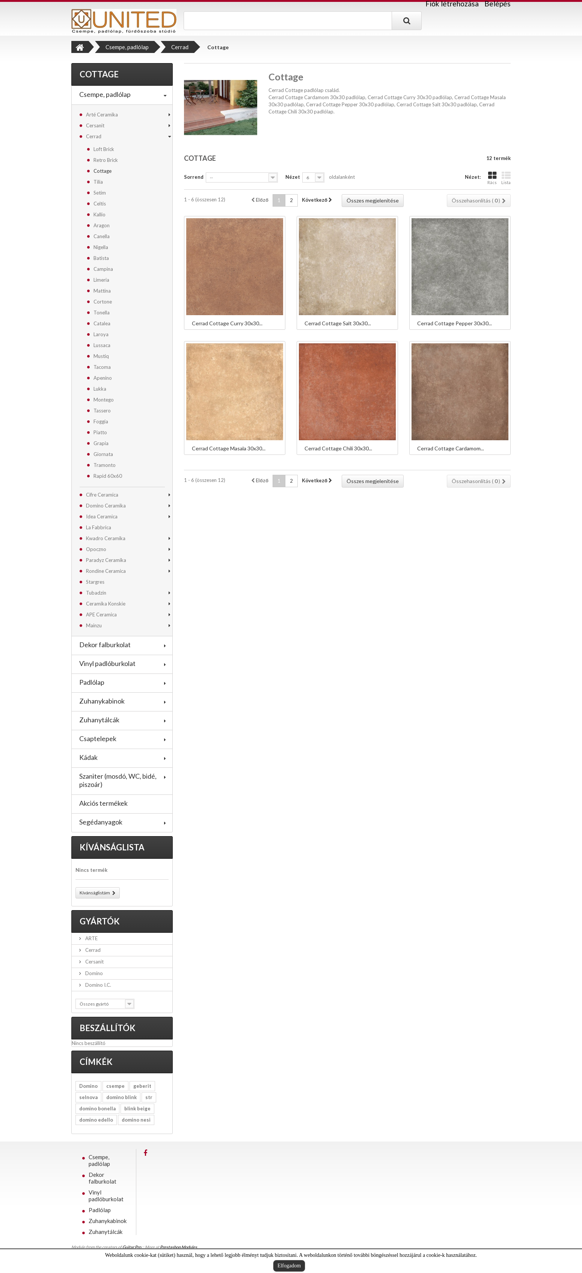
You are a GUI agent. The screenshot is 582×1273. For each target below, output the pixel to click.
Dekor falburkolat (105, 644)
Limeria (101, 280)
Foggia (100, 421)
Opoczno (96, 549)
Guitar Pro (131, 1246)
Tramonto (104, 465)
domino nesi (136, 1120)
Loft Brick (103, 149)
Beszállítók (108, 1028)
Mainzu (94, 625)
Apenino (102, 378)
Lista (506, 178)
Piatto (100, 432)
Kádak (88, 757)
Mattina (102, 291)
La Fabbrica (98, 527)
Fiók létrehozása (452, 3)
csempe (115, 1086)
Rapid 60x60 (107, 476)
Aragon (101, 225)
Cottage (102, 171)
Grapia (101, 443)
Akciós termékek (103, 803)
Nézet (292, 177)
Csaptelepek (97, 738)
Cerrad (93, 136)
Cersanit (95, 125)
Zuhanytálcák (99, 720)
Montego (103, 400)
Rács (492, 178)
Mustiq (101, 356)
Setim (99, 193)
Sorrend (194, 177)
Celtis (99, 204)
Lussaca (101, 345)
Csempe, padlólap (105, 94)
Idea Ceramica (102, 516)
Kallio (99, 214)
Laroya (101, 334)
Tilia (98, 182)
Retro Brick (105, 160)
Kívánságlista (112, 847)
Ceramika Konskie (105, 604)
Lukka (99, 389)
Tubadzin (96, 593)
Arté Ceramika (102, 115)
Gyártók (100, 921)
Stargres (95, 582)
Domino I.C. (97, 985)
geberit (142, 1086)
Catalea (101, 323)
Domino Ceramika (106, 506)
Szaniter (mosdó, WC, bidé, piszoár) (118, 780)
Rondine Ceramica (106, 571)
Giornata (103, 454)
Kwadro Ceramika (105, 538)
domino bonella (97, 1108)
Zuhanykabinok (102, 701)
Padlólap (91, 682)
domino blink (121, 1097)
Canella (101, 236)
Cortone (102, 302)
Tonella (101, 313)
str (148, 1097)
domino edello (96, 1120)
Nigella (100, 247)
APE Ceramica (101, 615)
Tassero (102, 411)
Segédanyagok (100, 822)
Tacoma (102, 367)
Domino (93, 973)
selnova (88, 1097)
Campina (103, 269)
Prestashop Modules (178, 1246)
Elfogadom (289, 1265)
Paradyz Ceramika (106, 560)
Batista (101, 258)
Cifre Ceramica (102, 495)
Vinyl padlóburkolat (107, 663)
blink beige (137, 1108)
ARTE (91, 938)
